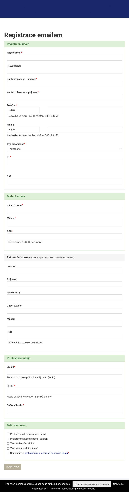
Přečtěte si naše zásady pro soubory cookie (72, 488)
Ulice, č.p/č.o (14, 205)
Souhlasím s (37, 453)
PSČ (9, 231)
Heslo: (10, 386)
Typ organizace (15, 144)
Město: (11, 218)
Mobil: (10, 124)
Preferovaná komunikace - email (26, 434)
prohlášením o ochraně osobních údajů (46, 453)
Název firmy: (14, 52)
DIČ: (9, 176)
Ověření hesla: (15, 405)
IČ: (8, 157)
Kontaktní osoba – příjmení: (22, 92)
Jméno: (11, 266)
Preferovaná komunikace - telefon (27, 438)
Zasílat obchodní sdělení (22, 448)
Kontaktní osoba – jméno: (21, 79)
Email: (10, 366)
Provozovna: (14, 65)
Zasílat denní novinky (20, 443)
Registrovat (12, 466)
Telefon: (11, 105)
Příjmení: (12, 279)
